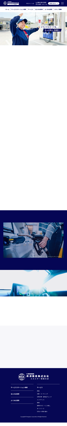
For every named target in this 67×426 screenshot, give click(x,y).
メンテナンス (40, 403)
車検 (38, 406)
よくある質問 (48, 9)
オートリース (40, 412)
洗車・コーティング (42, 397)
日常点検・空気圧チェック (44, 400)
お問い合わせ (53, 3)
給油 (38, 394)
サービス (30, 9)
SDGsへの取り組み (42, 415)
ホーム (7, 9)
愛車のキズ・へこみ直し (43, 409)
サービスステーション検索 (18, 9)
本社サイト (30, 3)
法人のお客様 (39, 9)
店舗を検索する (33, 136)
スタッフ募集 (58, 9)
